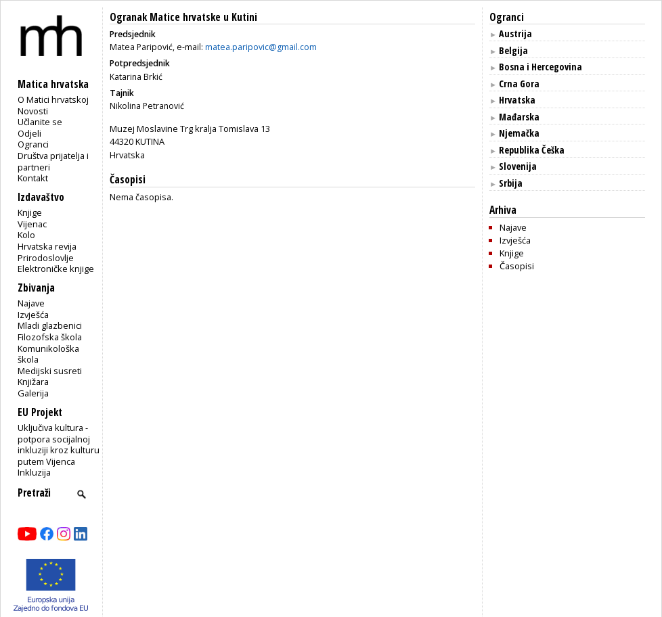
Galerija (33, 393)
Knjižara (33, 381)
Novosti (33, 111)
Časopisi (517, 266)
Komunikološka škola (48, 354)
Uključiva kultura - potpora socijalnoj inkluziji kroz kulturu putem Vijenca (59, 444)
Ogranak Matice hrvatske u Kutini (183, 17)
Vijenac (32, 224)
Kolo (26, 235)
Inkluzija (34, 472)
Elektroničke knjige (56, 268)
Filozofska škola (50, 337)
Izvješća (33, 314)
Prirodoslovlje (46, 258)
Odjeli (29, 133)
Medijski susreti (50, 371)
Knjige (30, 212)
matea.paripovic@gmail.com (261, 47)
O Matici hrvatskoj (53, 99)
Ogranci (33, 144)
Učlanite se (40, 122)
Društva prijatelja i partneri (53, 161)
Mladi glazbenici (50, 325)
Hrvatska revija (47, 246)
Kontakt (33, 178)
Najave (31, 303)
